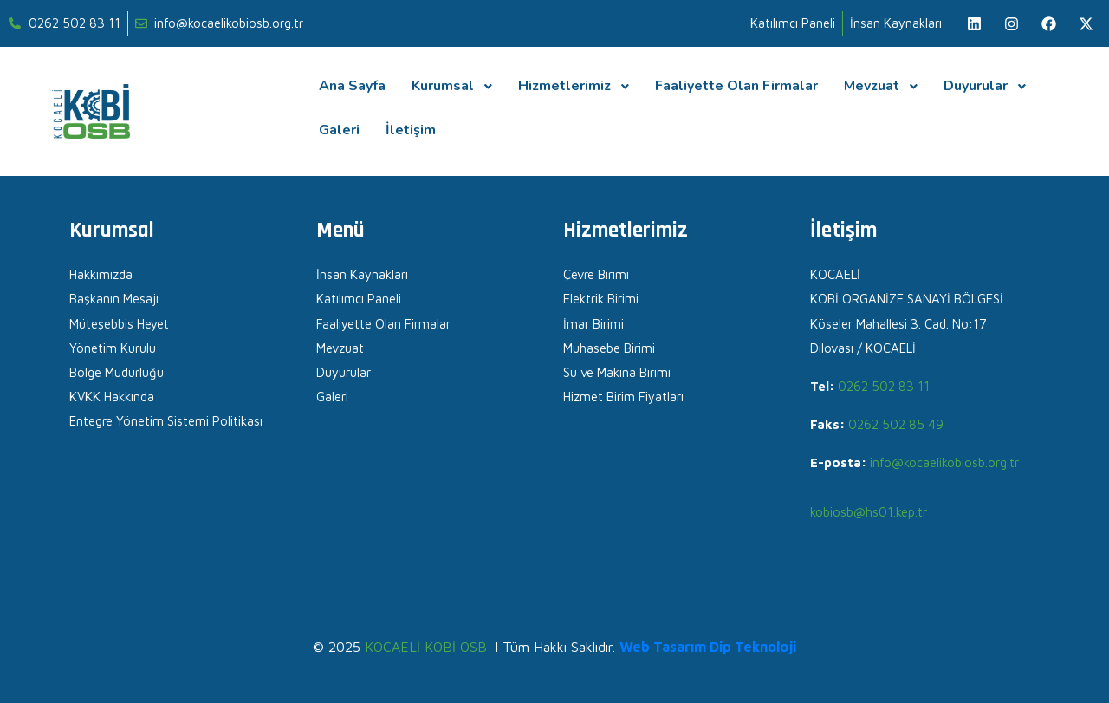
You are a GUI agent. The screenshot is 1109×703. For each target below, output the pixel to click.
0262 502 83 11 (884, 386)
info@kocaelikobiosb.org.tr (944, 462)
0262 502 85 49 (896, 424)
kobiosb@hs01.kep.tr (868, 511)
